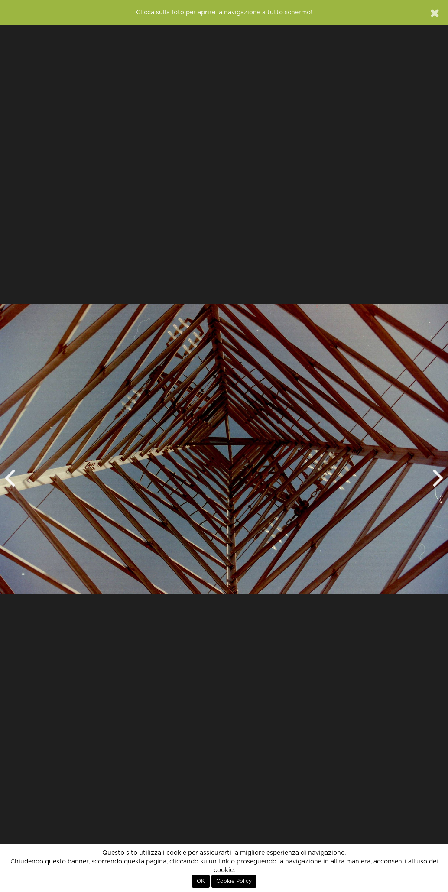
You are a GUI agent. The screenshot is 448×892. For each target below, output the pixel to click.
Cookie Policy (234, 881)
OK (201, 881)
